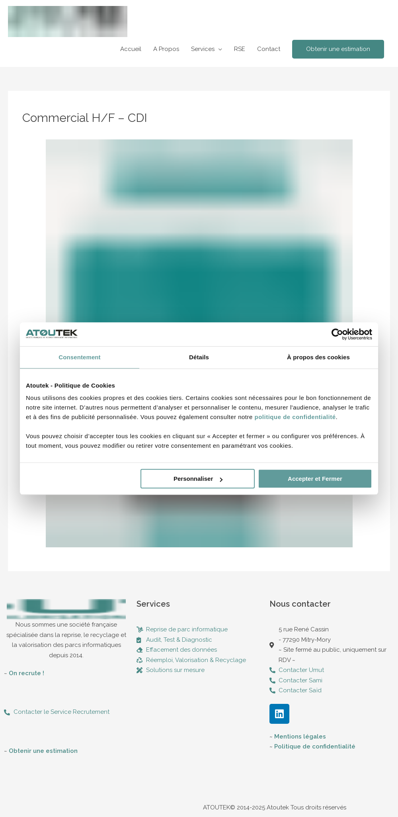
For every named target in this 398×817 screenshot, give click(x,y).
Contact (268, 49)
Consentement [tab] (79, 357)
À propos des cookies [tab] (318, 357)
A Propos (166, 49)
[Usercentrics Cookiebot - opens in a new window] (337, 334)
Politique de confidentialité (314, 746)
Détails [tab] (199, 357)
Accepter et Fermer (315, 478)
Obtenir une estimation (43, 750)
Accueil (130, 49)
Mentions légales (300, 736)
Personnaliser (198, 478)
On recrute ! (26, 673)
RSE (239, 49)
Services (203, 49)
